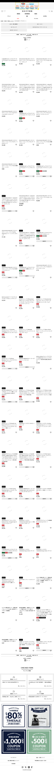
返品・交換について (40, 757)
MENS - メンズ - (11, 21)
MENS (18, 14)
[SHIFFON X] (25, 767)
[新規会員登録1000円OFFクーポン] (13, 741)
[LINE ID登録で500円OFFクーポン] (39, 741)
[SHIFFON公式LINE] (29, 767)
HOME (2, 21)
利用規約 (13, 763)
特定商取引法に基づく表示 (40, 760)
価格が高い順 (35, 34)
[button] (29, 39)
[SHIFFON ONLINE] (27, 11)
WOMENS (27, 14)
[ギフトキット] (39, 716)
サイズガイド (13, 757)
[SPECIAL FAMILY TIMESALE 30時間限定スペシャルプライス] (13, 716)
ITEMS (5, 21)
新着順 (17, 34)
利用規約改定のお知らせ (27, 1)
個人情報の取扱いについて (13, 760)
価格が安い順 (23, 34)
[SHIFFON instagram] (22, 767)
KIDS (36, 14)
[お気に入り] (5, 11)
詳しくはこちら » (21, 686)
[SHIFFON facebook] (32, 767)
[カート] (52, 11)
